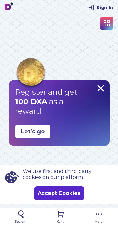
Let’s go (33, 131)
